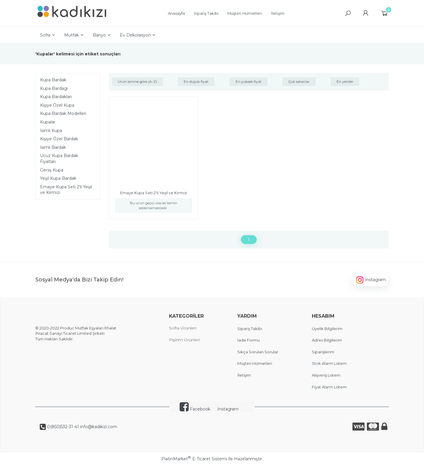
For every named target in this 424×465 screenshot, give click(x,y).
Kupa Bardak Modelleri (63, 113)
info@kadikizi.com (98, 426)
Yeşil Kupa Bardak (58, 178)
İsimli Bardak (53, 147)
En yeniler (345, 81)
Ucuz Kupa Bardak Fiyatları (59, 158)
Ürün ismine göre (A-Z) (137, 81)
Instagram (227, 409)
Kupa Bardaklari (56, 96)
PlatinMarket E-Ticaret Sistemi (194, 458)
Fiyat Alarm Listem (329, 387)
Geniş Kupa (51, 170)
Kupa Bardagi (54, 88)
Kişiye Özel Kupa (57, 105)
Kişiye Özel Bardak (59, 138)
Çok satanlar (299, 81)
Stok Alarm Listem (329, 363)
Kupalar (47, 122)
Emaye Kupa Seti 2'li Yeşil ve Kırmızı (66, 189)
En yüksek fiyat (248, 81)
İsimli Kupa (51, 130)
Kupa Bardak (53, 80)
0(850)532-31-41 (62, 426)
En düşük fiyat (196, 81)
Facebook (195, 409)
